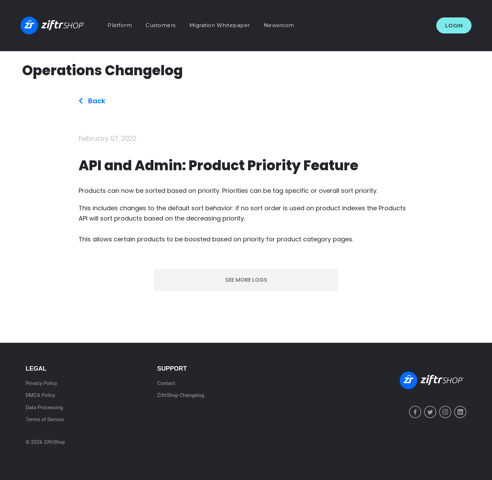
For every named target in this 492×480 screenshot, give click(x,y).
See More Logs (246, 280)
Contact (166, 383)
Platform (120, 25)
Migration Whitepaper (219, 25)
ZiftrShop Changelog (180, 395)
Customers (161, 25)
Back (92, 101)
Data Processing (44, 407)
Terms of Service (45, 419)
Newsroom (279, 25)
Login (454, 25)
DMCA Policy (40, 395)
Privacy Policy (41, 383)
